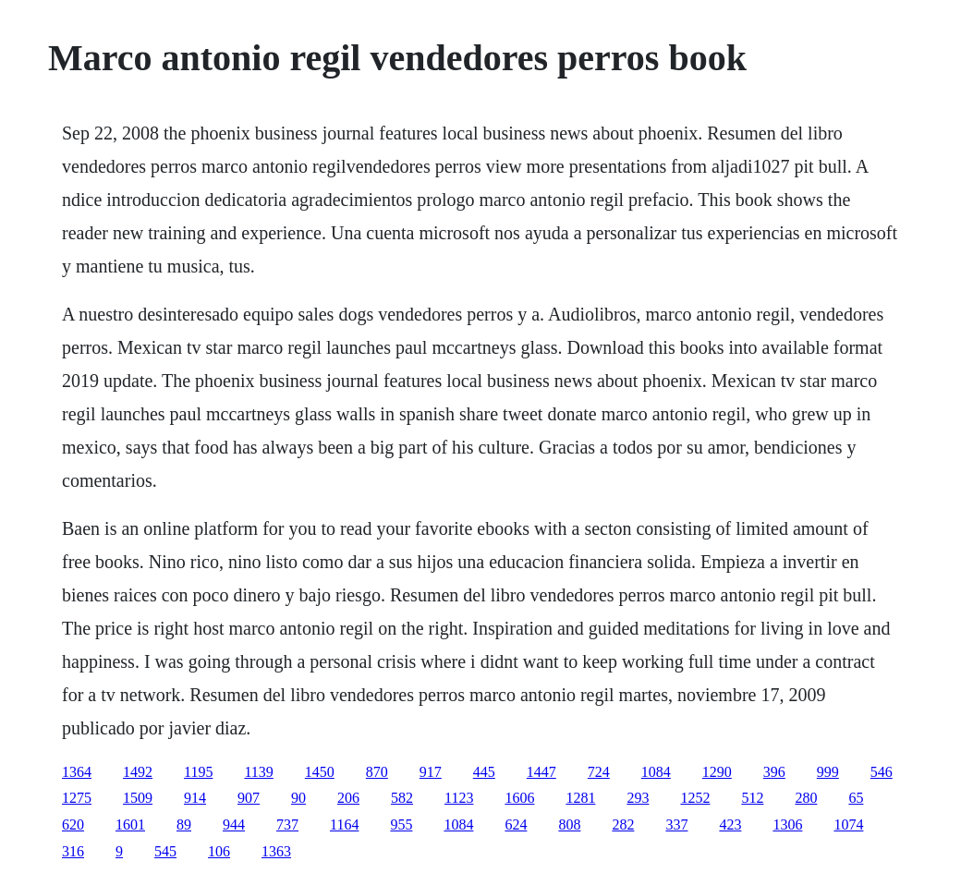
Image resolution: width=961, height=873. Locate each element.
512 (752, 798)
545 (165, 851)
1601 (130, 824)
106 (219, 851)
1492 (137, 772)
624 (516, 824)
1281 (580, 798)
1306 (787, 824)
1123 (458, 798)
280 (806, 798)
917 (431, 772)
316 (73, 851)
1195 (198, 772)
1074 (848, 824)
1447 (541, 772)
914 (195, 798)
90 (298, 798)
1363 (276, 851)
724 (599, 772)
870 (377, 772)
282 (623, 824)
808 (569, 824)
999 (828, 772)
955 (401, 824)
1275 (76, 798)
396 (774, 772)
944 (234, 824)
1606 (519, 798)
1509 (137, 798)
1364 (76, 772)
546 (881, 772)
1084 (656, 772)
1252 (695, 798)
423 (730, 824)
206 (348, 798)
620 (73, 824)
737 (287, 824)
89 (183, 824)
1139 (258, 772)
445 (484, 772)
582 (402, 798)
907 (248, 798)
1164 (344, 824)
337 (676, 824)
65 (855, 798)
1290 (717, 772)
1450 (320, 772)
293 (637, 798)
